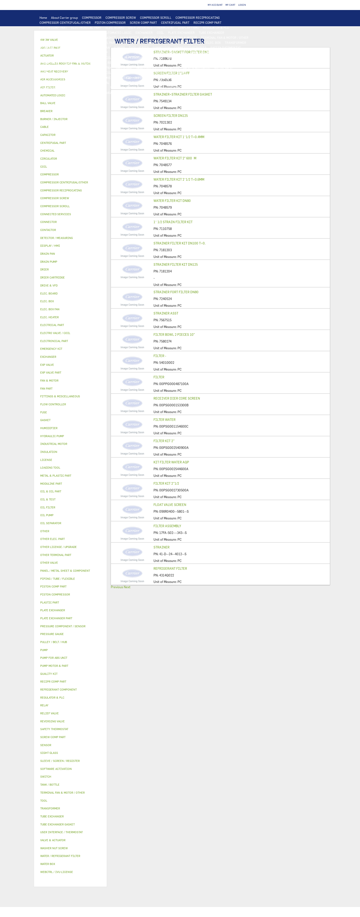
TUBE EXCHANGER (211, 32)
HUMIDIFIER (198, 72)
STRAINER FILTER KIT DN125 (176, 264)
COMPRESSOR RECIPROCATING (198, 17)
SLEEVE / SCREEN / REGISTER (60, 77)
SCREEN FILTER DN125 (171, 116)
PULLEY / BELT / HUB (128, 82)
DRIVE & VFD (129, 42)
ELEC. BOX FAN (99, 47)
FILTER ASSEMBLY (167, 526)
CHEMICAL (102, 82)
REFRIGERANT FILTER (170, 568)
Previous (117, 587)
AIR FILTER (177, 72)
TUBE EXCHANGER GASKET (97, 37)
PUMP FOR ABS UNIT (205, 52)
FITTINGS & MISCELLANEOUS (205, 82)
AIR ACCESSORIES (151, 72)
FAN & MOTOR (129, 37)
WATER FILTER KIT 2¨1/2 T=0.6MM (179, 179)
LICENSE (124, 77)
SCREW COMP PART (143, 22)
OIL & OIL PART (235, 52)
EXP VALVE (144, 62)
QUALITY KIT (76, 92)
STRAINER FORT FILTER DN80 (176, 292)
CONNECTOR (161, 47)
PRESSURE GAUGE (102, 92)
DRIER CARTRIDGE (90, 62)
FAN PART (79, 42)
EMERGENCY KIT (170, 87)
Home (43, 17)
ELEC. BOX (213, 42)
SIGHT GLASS (171, 82)
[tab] (70, 95)
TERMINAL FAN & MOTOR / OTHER (224, 37)
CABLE (197, 42)
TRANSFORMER (235, 42)
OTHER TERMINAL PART (56, 87)
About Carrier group (64, 17)
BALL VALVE (67, 72)
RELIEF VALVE (49, 62)
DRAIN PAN (104, 67)
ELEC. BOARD (115, 27)
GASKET (152, 82)
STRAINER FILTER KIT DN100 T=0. (180, 243)
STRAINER (162, 547)
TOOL (189, 87)
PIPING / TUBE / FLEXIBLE (71, 82)
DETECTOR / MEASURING (82, 32)
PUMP (74, 52)
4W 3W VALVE (223, 67)
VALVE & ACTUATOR (196, 67)
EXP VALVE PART (167, 62)
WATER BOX (124, 67)
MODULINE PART (51, 92)
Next (127, 587)
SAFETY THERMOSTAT (225, 47)
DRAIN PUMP (121, 52)
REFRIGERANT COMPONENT (143, 57)
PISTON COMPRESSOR (110, 22)
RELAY (168, 42)
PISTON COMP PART (53, 27)
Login (242, 5)
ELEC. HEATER (139, 47)
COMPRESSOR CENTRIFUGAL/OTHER (65, 22)
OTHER (44, 82)
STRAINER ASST (166, 313)
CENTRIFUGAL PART (175, 22)
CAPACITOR (76, 47)
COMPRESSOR (92, 17)
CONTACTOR (151, 42)
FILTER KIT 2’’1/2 (166, 483)
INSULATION (170, 67)
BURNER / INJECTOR (211, 87)
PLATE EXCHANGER (181, 32)
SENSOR (119, 47)
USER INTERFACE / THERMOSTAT (151, 27)
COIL (160, 32)
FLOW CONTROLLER (232, 57)
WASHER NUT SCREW (91, 87)
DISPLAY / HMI (188, 27)
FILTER (159, 377)
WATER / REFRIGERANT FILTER (132, 87)
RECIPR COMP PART (208, 22)
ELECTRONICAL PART (86, 27)
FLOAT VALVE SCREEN (170, 505)
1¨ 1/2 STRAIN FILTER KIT (173, 222)
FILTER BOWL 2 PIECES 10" (174, 335)
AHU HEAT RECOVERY (99, 77)
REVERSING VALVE (120, 62)
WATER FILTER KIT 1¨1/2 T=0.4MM (179, 137)
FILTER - (160, 356)
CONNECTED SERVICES (190, 47)
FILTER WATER (165, 420)
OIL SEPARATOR (91, 57)
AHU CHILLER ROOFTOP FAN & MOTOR (170, 37)
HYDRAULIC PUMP (95, 52)
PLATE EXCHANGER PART (57, 37)
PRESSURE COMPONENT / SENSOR (190, 57)
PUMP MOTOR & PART (171, 52)
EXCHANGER (144, 32)
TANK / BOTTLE (146, 67)
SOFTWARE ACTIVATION (191, 77)
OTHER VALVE (125, 72)
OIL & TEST (48, 57)
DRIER (67, 62)
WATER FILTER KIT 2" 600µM (175, 158)
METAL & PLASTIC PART (199, 62)
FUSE (60, 47)
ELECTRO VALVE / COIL (96, 72)
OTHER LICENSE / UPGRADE (231, 77)
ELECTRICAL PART (103, 42)
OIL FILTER (68, 57)
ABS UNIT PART (241, 87)
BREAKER (46, 47)
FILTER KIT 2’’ (164, 441)
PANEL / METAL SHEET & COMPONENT (66, 67)
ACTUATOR (47, 72)
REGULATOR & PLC (216, 27)
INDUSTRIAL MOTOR (54, 42)
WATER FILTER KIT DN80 (172, 201)
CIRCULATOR (143, 52)
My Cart (231, 5)
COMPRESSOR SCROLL (156, 17)
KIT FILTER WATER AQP (171, 462)
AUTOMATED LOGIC (118, 32)
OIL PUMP (113, 57)
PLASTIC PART (230, 62)
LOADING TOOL (50, 32)
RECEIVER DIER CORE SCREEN (177, 398)
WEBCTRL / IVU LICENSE (152, 77)
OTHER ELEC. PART (53, 52)
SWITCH (183, 42)
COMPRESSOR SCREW (121, 17)
